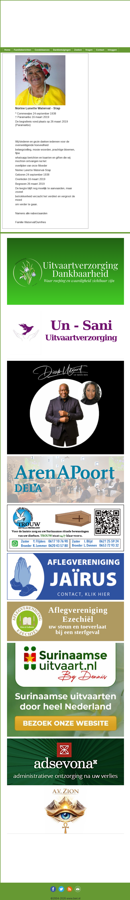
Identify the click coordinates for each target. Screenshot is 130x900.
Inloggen (112, 50)
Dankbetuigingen (62, 50)
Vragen (89, 50)
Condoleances (42, 50)
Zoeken (78, 50)
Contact (100, 50)
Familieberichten (22, 50)
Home (7, 50)
